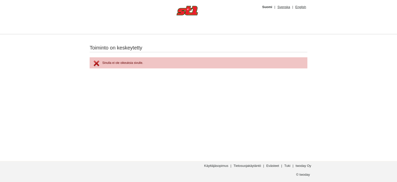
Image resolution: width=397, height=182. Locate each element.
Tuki (287, 166)
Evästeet (272, 166)
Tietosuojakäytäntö (247, 166)
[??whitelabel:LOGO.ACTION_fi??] (201, 10)
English (300, 7)
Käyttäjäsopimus (216, 166)
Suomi (267, 7)
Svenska (283, 7)
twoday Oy (303, 166)
